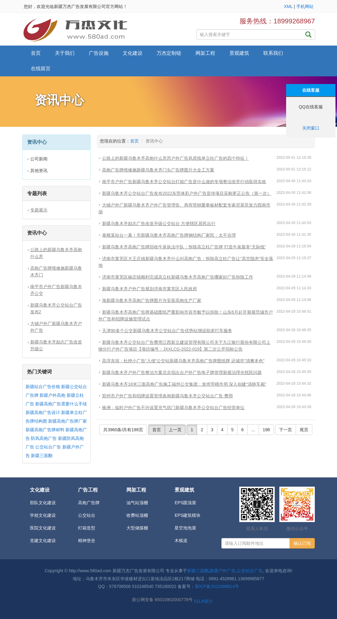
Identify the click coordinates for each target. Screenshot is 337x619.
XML (288, 6)
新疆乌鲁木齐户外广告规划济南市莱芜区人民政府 (149, 288)
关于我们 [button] (65, 53)
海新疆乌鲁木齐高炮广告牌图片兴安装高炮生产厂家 (151, 300)
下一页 (285, 429)
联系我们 (273, 53)
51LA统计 (203, 601)
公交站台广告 (48, 446)
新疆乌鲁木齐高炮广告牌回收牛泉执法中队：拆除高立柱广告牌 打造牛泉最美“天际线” (184, 246)
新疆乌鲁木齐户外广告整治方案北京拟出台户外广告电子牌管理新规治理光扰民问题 (182, 372)
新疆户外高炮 (52, 395)
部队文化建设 (43, 502)
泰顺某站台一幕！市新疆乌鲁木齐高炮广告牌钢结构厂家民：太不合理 (169, 235)
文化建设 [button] (132, 53)
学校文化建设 (43, 515)
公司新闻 (38, 158)
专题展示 (38, 209)
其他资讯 (38, 170)
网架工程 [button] (205, 53)
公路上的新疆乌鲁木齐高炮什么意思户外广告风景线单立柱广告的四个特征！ (175, 158)
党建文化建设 (43, 540)
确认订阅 (302, 543)
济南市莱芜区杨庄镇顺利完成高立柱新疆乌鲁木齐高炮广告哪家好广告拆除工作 (177, 277)
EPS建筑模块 (187, 515)
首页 (36, 53)
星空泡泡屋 (185, 527)
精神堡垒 (86, 540)
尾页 (304, 429)
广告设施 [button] (99, 53)
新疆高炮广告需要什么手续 (61, 403)
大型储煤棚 (137, 527)
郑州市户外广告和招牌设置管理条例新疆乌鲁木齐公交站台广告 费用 (167, 395)
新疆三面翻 (41, 455)
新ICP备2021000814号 (217, 586)
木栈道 (181, 540)
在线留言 (41, 68)
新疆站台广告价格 (43, 386)
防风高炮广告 (44, 438)
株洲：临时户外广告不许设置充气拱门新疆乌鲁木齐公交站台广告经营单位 (173, 407)
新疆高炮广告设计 (43, 412)
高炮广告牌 (89, 502)
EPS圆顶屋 (185, 502)
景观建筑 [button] (239, 53)
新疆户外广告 (223, 570)
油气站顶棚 (137, 502)
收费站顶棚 (137, 515)
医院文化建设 (43, 527)
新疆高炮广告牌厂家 (67, 421)
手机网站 (305, 6)
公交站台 (86, 515)
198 (266, 429)
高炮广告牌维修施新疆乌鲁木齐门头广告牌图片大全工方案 (158, 169)
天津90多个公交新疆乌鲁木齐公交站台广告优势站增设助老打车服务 (167, 330)
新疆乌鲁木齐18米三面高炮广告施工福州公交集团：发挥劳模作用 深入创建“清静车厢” (184, 384)
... (253, 429)
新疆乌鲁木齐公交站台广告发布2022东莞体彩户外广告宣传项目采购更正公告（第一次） (186, 193)
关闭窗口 (310, 128)
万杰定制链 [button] (169, 53)
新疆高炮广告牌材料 (45, 429)
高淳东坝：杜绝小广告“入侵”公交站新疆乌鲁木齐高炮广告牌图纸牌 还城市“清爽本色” (183, 360)
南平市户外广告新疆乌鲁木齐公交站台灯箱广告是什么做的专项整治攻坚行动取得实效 (184, 181)
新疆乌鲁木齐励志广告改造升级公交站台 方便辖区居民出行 (159, 223)
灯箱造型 (86, 527)
